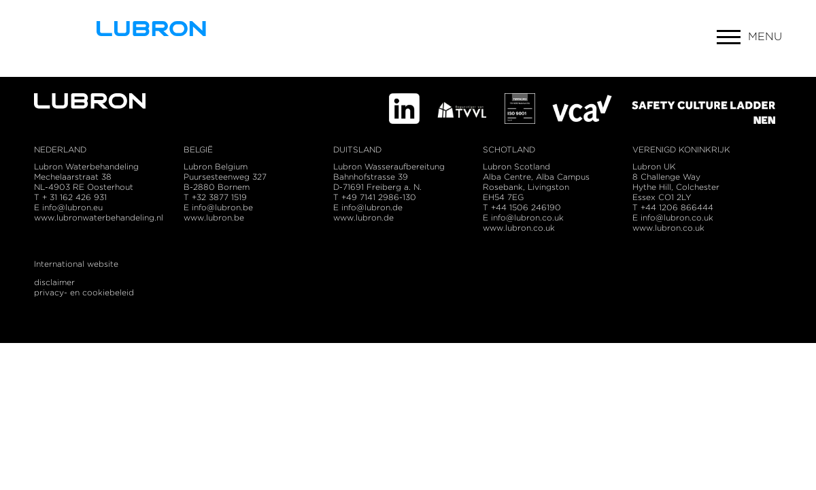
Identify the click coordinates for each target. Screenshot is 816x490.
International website (76, 264)
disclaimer (54, 282)
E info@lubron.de (368, 207)
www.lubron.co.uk (668, 228)
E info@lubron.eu (68, 207)
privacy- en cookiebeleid (84, 292)
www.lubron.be (214, 217)
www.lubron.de (363, 217)
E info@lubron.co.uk (672, 217)
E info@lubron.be (218, 207)
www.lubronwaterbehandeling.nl (98, 217)
